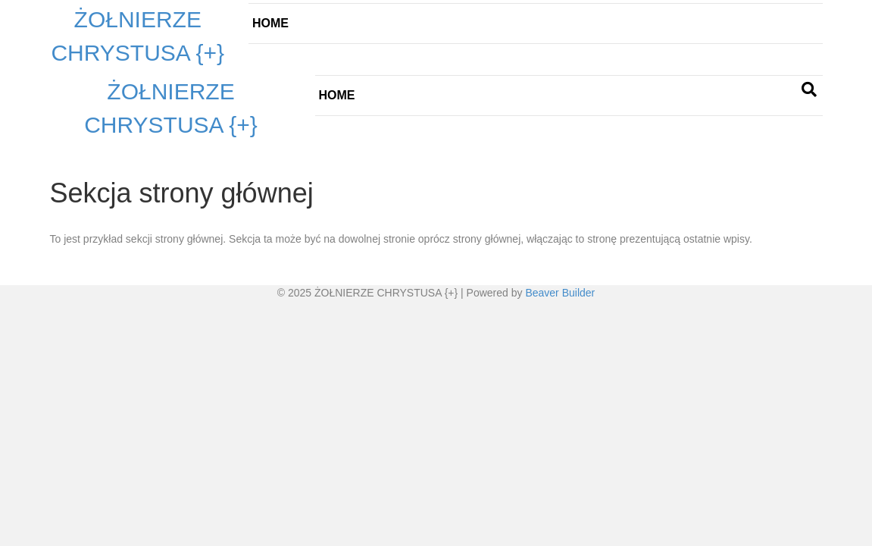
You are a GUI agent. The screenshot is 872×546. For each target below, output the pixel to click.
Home (270, 23)
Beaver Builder (560, 293)
